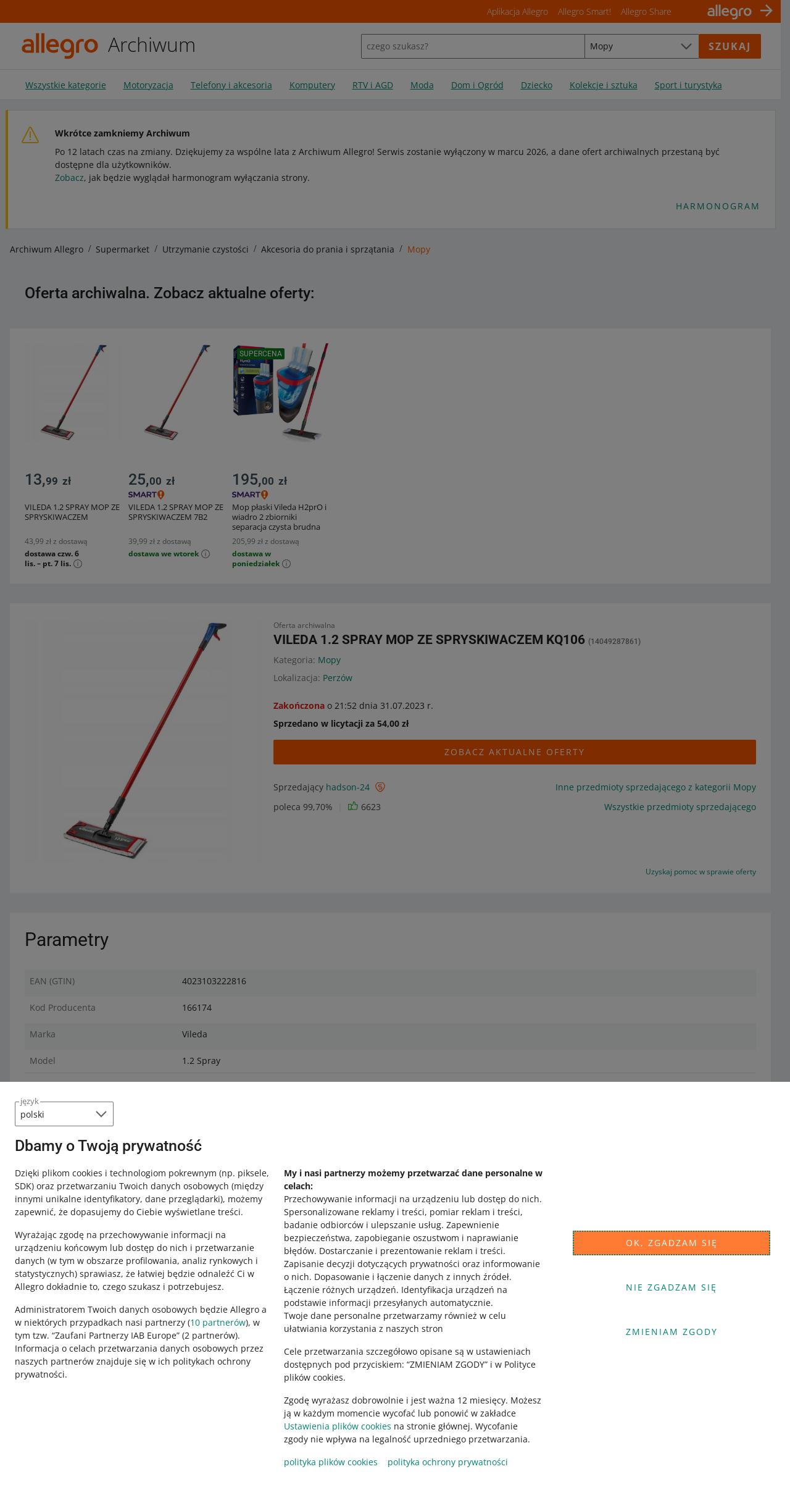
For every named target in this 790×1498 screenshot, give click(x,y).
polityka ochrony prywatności (448, 1462)
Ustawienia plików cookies (337, 1426)
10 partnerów (218, 1322)
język (29, 1101)
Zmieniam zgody (672, 1331)
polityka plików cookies (331, 1462)
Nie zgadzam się (671, 1287)
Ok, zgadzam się (672, 1243)
